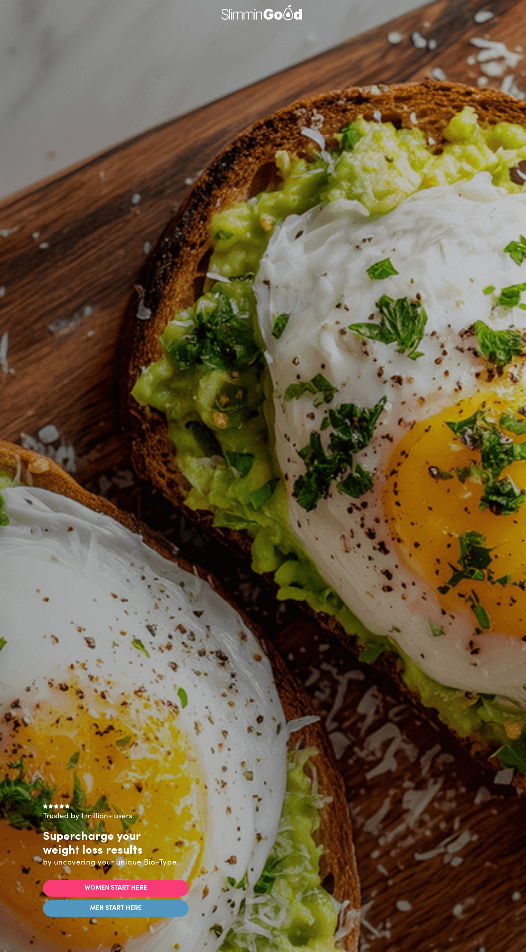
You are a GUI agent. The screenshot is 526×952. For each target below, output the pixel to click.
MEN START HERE (116, 908)
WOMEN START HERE (115, 888)
